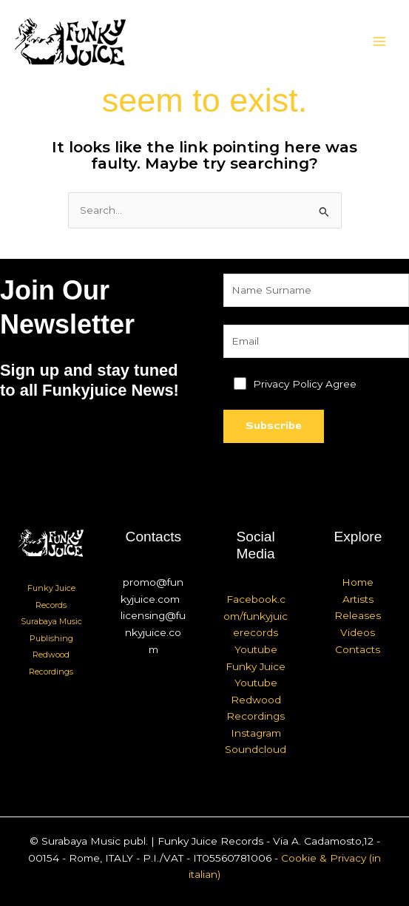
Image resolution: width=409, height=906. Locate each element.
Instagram (256, 733)
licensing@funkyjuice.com (153, 632)
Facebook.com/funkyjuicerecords (255, 615)
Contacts (357, 649)
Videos (357, 632)
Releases (357, 615)
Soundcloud (255, 749)
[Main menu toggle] (379, 41)
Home (357, 582)
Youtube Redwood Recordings (255, 699)
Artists (357, 599)
